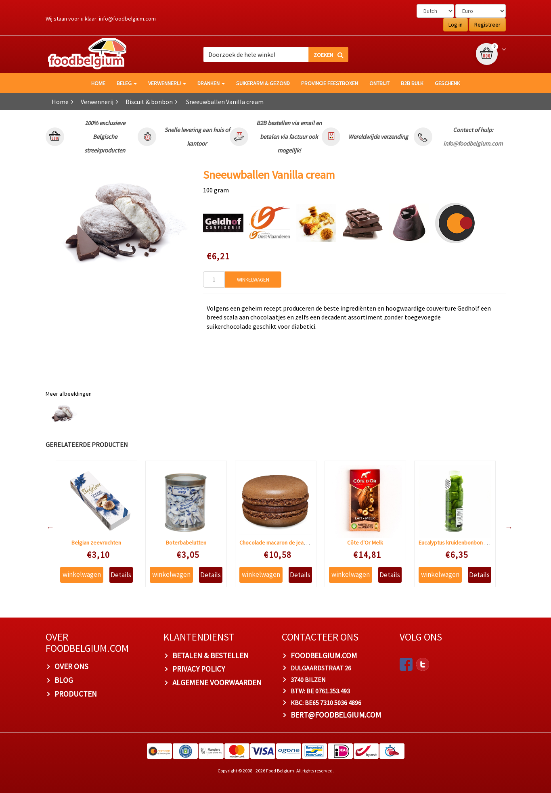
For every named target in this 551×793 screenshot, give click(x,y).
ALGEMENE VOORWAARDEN (217, 682)
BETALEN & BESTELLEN (210, 655)
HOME (98, 83)
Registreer (487, 24)
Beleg (127, 83)
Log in (455, 24)
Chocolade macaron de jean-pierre (281, 542)
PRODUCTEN (75, 694)
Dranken (211, 83)
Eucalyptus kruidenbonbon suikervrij (462, 542)
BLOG (63, 680)
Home (60, 102)
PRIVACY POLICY (198, 669)
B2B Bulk (412, 83)
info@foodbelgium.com (127, 18)
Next (505, 527)
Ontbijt (379, 83)
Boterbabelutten (186, 542)
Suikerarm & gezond (263, 83)
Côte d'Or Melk (365, 542)
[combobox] (275, 54)
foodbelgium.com (324, 655)
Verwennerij (167, 83)
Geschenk (447, 83)
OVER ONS (71, 666)
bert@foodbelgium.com (336, 715)
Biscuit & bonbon (149, 102)
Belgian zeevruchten (96, 542)
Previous (46, 527)
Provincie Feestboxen (329, 83)
